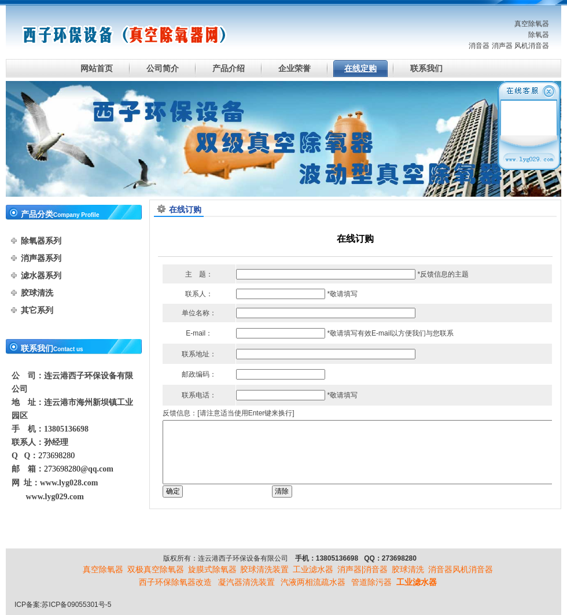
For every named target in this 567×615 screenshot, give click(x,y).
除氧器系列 (41, 240)
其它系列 (37, 310)
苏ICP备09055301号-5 (76, 605)
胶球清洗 (37, 292)
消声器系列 (41, 258)
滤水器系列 (41, 275)
